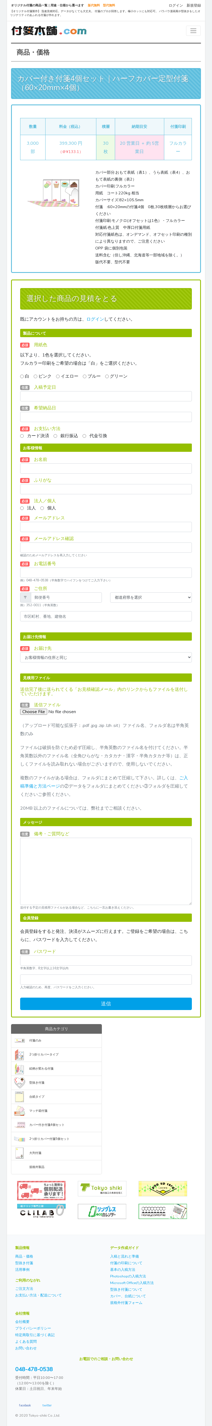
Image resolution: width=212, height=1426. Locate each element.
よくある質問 (26, 1341)
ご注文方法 (24, 1288)
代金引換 (98, 436)
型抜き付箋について (126, 1289)
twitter (47, 1405)
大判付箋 (35, 1153)
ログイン (176, 5)
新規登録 (194, 5)
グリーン (118, 376)
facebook (25, 1405)
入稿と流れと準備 (124, 1256)
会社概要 (22, 1321)
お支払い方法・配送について (38, 1295)
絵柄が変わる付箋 (41, 1069)
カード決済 (38, 436)
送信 (106, 1003)
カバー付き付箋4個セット (47, 1125)
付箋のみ (35, 1040)
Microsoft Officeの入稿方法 (132, 1282)
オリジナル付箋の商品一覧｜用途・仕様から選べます (47, 5)
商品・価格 (24, 1256)
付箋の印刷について (126, 1263)
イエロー (69, 376)
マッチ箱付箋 (38, 1111)
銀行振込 (69, 436)
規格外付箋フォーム (126, 1302)
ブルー (93, 376)
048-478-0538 (34, 1369)
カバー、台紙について (128, 1296)
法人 (31, 508)
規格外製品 (36, 1167)
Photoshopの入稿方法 (128, 1276)
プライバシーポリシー (33, 1328)
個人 (51, 508)
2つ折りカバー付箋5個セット (49, 1139)
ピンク (44, 376)
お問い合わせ (26, 1348)
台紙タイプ (36, 1097)
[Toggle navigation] (193, 31)
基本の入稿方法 (122, 1269)
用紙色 (33, 345)
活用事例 (22, 1269)
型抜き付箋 (36, 1083)
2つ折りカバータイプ (44, 1054)
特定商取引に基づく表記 (35, 1335)
